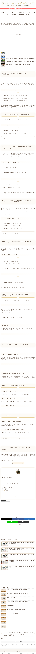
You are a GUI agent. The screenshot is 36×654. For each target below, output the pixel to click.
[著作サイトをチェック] (15, 494)
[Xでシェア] (6, 519)
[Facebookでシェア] (18, 519)
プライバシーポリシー (30, 651)
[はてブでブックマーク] (29, 519)
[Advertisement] (18, 20)
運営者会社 (18, 651)
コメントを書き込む (18, 641)
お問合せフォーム (6, 651)
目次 (17, 30)
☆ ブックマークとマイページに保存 (18, 463)
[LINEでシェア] (12, 522)
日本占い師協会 (4, 490)
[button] (23, 522)
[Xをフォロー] (17, 494)
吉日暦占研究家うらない (18, 475)
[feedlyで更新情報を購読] (19, 494)
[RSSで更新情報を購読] (15, 496)
